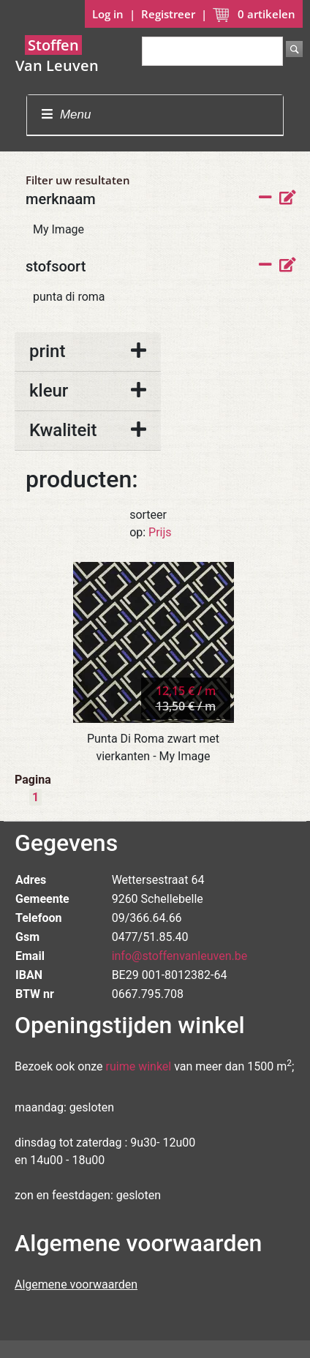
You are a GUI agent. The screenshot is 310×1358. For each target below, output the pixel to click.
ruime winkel (139, 1066)
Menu (66, 114)
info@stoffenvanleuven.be (180, 956)
